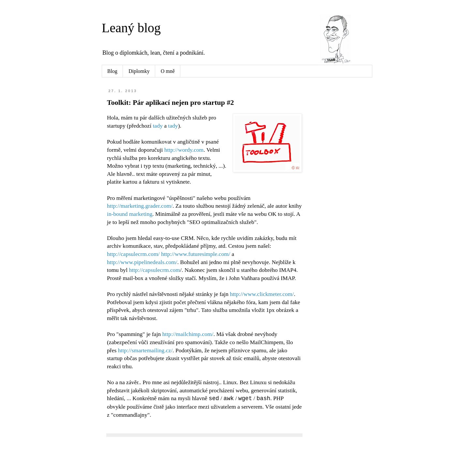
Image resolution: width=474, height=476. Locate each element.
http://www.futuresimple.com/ (195, 254)
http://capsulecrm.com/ (133, 254)
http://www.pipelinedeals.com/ (142, 262)
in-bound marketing (129, 214)
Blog (112, 71)
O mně (168, 71)
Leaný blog (131, 28)
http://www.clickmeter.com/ (262, 294)
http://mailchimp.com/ (188, 334)
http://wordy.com (184, 150)
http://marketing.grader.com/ (139, 206)
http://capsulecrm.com (154, 270)
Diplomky (139, 71)
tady (158, 125)
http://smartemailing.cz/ (145, 350)
